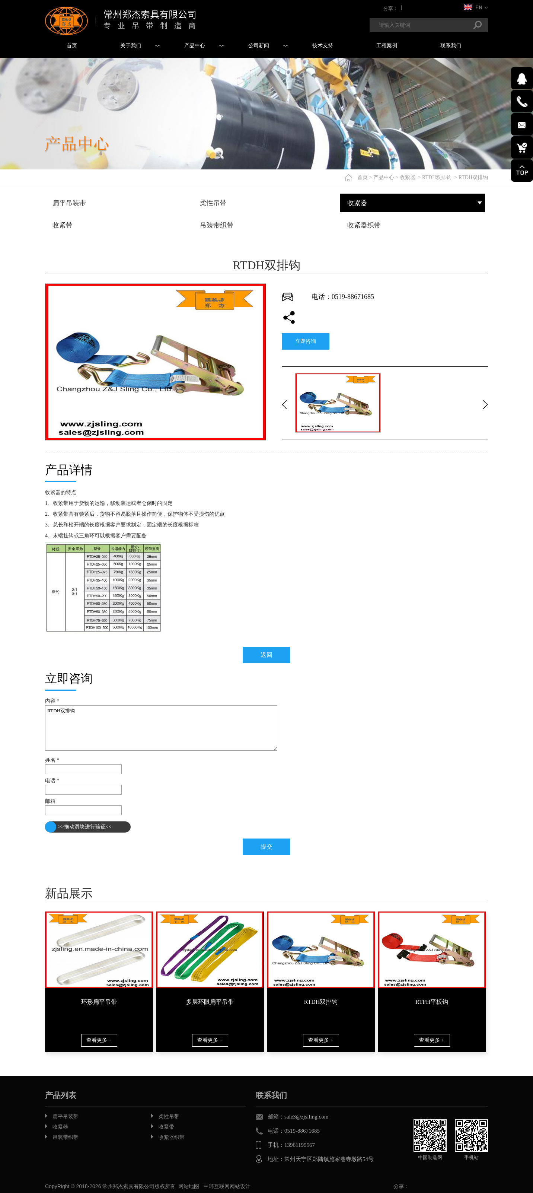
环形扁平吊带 (99, 1002)
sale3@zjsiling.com (306, 1117)
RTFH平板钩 (431, 1002)
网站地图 (188, 1186)
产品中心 (383, 177)
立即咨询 (305, 341)
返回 (266, 655)
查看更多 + (98, 1040)
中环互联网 (217, 1186)
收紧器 (407, 177)
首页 (362, 177)
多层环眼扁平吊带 (210, 1002)
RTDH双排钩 (436, 177)
